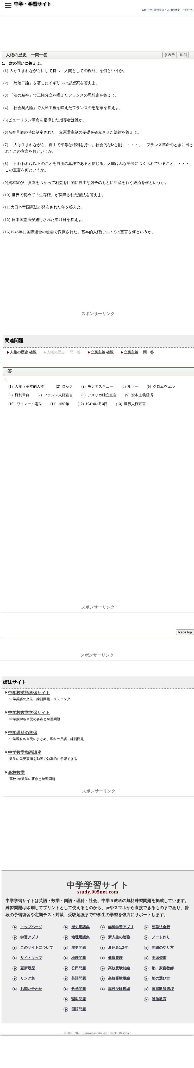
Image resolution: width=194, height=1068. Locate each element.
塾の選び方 (161, 978)
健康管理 (115, 958)
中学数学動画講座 (24, 752)
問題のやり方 (163, 947)
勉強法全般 (161, 927)
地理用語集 (80, 937)
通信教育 (159, 999)
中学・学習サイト (32, 4)
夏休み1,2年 (118, 947)
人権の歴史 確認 (23, 352)
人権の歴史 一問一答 (63, 352)
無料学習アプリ (121, 927)
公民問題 (78, 968)
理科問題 (78, 999)
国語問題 (78, 1009)
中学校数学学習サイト (29, 712)
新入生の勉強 (119, 937)
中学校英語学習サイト (29, 693)
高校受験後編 (119, 989)
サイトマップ (31, 958)
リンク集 (27, 978)
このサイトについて (36, 947)
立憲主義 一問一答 (139, 352)
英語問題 (78, 978)
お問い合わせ (31, 989)
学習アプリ (29, 937)
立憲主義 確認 (102, 352)
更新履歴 (27, 968)
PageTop (185, 632)
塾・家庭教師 (163, 968)
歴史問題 (78, 947)
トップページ (31, 927)
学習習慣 (159, 958)
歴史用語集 (80, 927)
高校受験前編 (119, 968)
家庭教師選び (163, 989)
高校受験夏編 (119, 978)
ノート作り (161, 937)
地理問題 (78, 958)
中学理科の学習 (22, 732)
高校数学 (16, 772)
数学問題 (78, 989)
